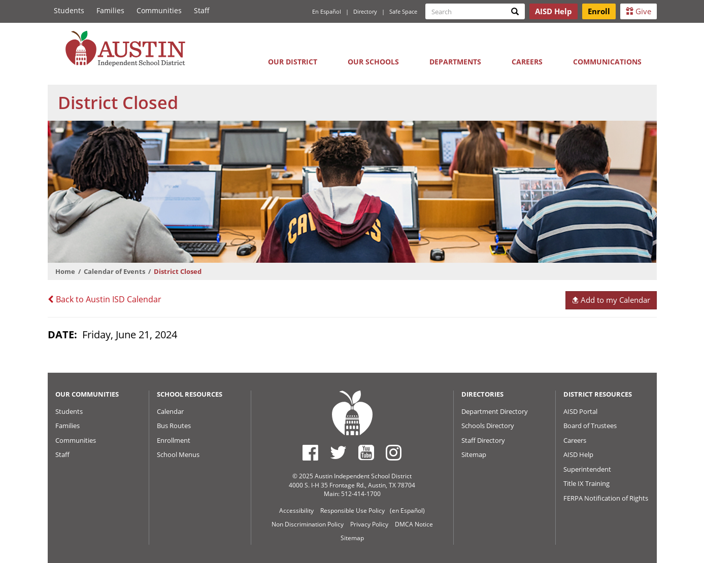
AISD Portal (580, 411)
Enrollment (173, 440)
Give (638, 11)
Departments (455, 61)
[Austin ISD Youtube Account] (366, 452)
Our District (292, 61)
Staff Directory (483, 440)
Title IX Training (586, 483)
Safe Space (403, 11)
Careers (527, 61)
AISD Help (578, 454)
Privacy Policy (369, 524)
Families (110, 10)
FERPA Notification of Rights (605, 498)
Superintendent (587, 469)
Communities (159, 10)
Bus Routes (174, 425)
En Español (326, 11)
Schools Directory (487, 425)
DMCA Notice (414, 524)
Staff (202, 10)
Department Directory (494, 411)
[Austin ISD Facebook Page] (310, 452)
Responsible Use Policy (352, 510)
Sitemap (473, 454)
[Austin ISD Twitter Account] (338, 452)
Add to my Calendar (611, 300)
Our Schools (373, 61)
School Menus (178, 454)
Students (69, 10)
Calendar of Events (114, 271)
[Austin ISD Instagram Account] (393, 452)
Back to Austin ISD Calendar (104, 299)
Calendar (170, 411)
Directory (365, 11)
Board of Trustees (590, 425)
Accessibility (296, 510)
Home (65, 271)
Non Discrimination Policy (308, 524)
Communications (607, 61)
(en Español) (407, 510)
